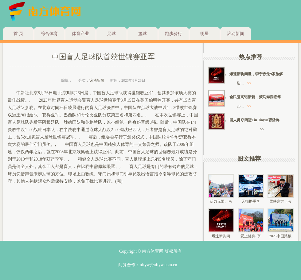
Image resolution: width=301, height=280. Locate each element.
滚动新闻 (235, 33)
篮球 (142, 33)
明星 (204, 33)
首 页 (18, 33)
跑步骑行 (173, 33)
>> (249, 83)
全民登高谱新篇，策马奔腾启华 (255, 97)
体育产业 (80, 33)
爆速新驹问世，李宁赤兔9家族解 (256, 74)
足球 (111, 33)
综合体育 (49, 33)
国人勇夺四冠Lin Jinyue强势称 (254, 120)
